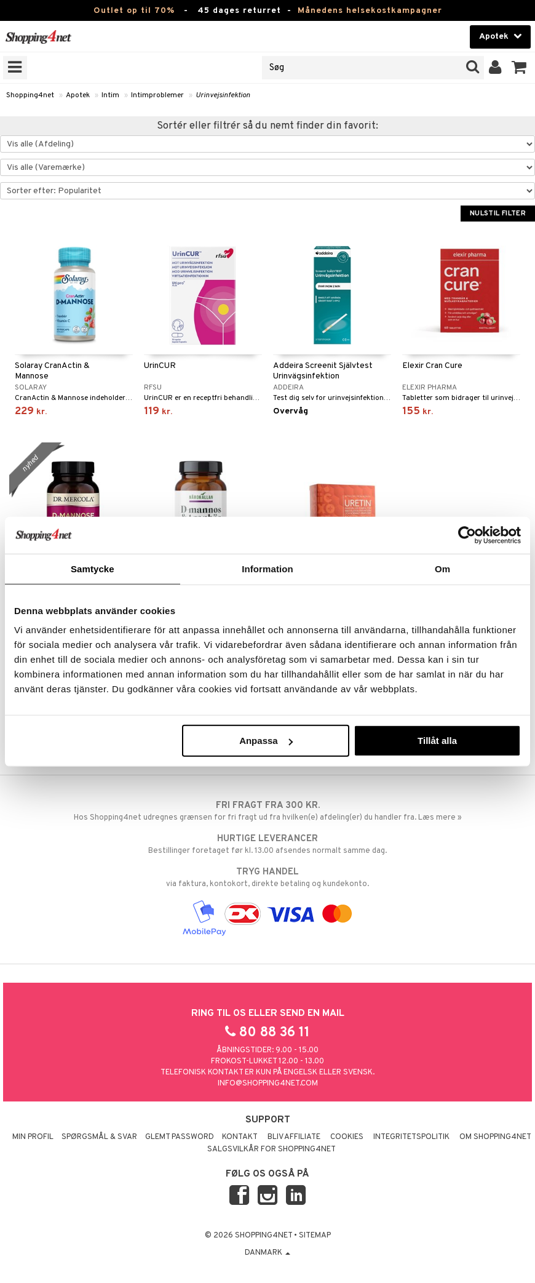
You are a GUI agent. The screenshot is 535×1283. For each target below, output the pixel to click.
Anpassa (266, 740)
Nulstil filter (498, 213)
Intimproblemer (157, 95)
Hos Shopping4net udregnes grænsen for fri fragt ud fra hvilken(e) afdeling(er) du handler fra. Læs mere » (267, 811)
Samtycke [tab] (92, 568)
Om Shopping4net (495, 1137)
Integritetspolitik (411, 1137)
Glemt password (179, 1137)
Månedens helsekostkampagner (370, 11)
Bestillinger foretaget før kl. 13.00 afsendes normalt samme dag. (267, 844)
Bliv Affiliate (294, 1137)
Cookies (346, 1137)
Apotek (78, 95)
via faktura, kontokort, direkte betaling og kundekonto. (267, 877)
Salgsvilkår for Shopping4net (271, 1149)
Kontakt (240, 1137)
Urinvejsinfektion (223, 95)
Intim (110, 95)
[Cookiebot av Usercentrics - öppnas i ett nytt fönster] (467, 535)
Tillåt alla (437, 740)
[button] (519, 67)
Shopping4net (30, 95)
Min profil (33, 1137)
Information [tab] (267, 568)
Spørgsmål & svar (99, 1137)
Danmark (267, 1253)
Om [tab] (442, 568)
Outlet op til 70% (134, 11)
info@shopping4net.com (268, 1084)
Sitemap (315, 1236)
